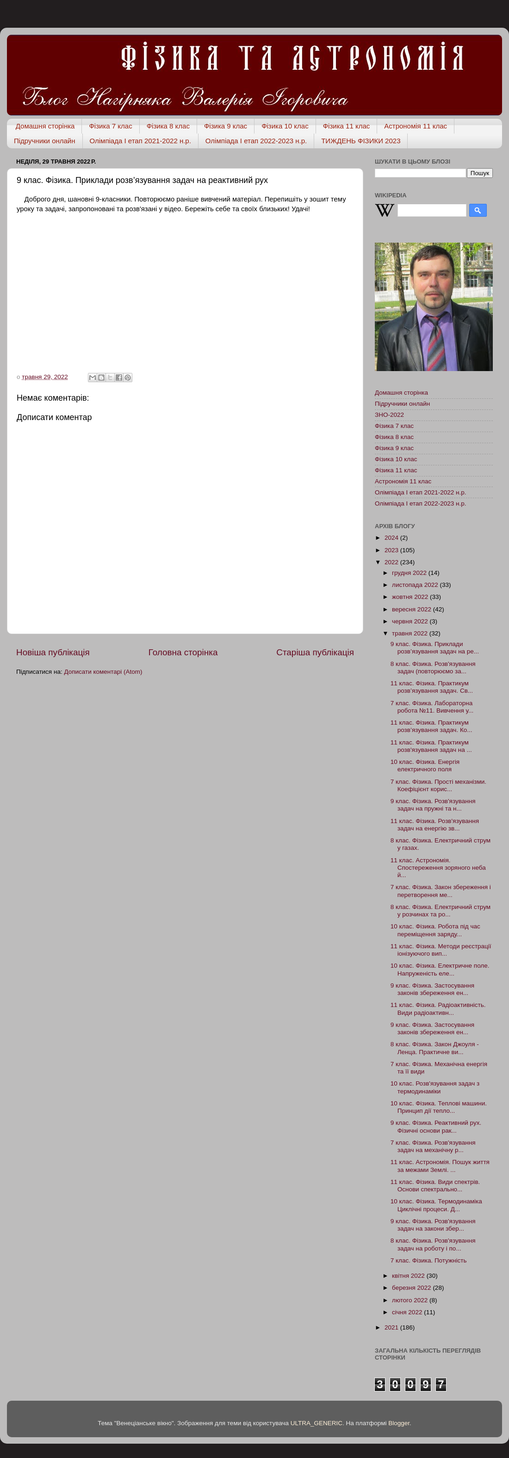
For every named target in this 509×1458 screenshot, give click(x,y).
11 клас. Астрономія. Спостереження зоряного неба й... (438, 867)
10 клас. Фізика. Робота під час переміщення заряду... (435, 930)
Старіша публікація (315, 652)
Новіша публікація (53, 652)
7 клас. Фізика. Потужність (429, 1260)
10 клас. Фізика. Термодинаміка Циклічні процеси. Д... (436, 1205)
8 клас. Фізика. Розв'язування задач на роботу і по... (433, 1244)
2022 (392, 562)
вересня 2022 (412, 609)
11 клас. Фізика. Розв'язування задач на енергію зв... (435, 824)
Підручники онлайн (44, 141)
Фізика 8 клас (168, 126)
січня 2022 (408, 1312)
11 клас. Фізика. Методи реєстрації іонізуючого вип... (441, 950)
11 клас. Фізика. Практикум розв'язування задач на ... (431, 746)
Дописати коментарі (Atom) (103, 671)
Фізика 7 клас (110, 126)
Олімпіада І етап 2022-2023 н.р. (256, 141)
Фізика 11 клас (346, 126)
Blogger (399, 1423)
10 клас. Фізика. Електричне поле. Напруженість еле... (440, 969)
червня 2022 (411, 621)
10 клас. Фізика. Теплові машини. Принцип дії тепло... (439, 1107)
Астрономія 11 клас (415, 126)
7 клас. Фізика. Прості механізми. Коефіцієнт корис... (438, 785)
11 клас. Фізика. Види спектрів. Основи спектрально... (435, 1185)
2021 (392, 1327)
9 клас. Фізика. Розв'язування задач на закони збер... (433, 1225)
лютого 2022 (410, 1300)
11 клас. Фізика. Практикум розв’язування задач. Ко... (431, 726)
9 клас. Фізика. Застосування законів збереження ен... (432, 989)
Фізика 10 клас (285, 126)
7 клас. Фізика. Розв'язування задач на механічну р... (433, 1146)
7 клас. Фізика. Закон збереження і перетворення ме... (441, 891)
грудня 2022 (410, 572)
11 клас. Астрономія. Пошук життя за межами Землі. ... (440, 1166)
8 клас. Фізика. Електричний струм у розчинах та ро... (440, 910)
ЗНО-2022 (389, 414)
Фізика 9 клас (225, 126)
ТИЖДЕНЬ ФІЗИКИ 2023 (360, 141)
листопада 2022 (416, 584)
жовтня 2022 (411, 596)
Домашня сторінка (45, 126)
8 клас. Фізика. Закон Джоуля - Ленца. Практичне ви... (435, 1048)
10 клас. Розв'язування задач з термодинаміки (435, 1087)
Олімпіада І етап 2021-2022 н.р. (140, 141)
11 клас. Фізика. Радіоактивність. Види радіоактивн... (438, 1008)
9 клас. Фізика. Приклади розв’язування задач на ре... (435, 648)
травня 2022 (410, 633)
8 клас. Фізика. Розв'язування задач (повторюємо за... (433, 667)
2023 (392, 550)
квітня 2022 (409, 1275)
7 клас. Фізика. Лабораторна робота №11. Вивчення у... (432, 707)
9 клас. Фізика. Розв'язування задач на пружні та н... (433, 805)
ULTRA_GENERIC (316, 1423)
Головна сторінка (183, 652)
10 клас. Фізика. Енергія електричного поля (425, 765)
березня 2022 (412, 1287)
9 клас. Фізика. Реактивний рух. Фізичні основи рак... (436, 1126)
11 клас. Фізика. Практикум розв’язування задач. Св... (432, 687)
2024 (392, 537)
